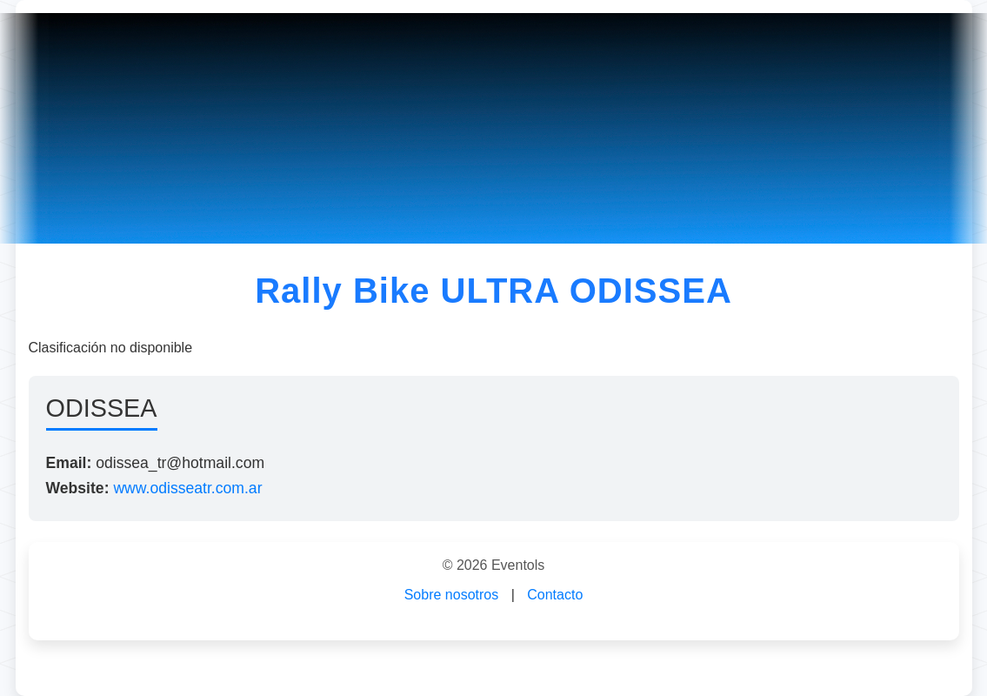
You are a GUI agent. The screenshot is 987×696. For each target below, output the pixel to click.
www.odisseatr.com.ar (187, 488)
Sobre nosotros (451, 594)
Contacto (555, 594)
